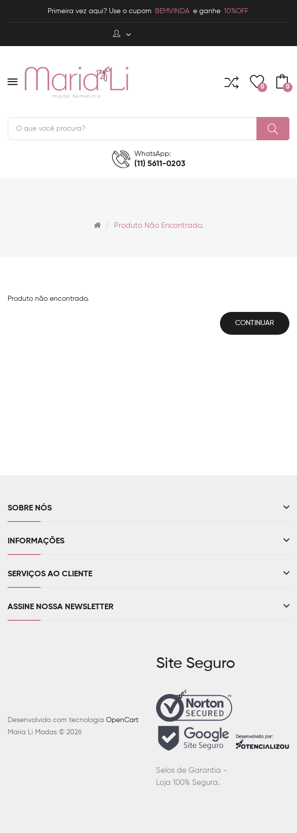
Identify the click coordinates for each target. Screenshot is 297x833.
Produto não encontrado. (158, 225)
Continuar (254, 323)
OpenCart (122, 720)
